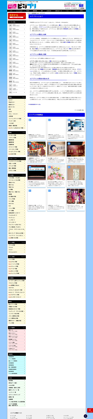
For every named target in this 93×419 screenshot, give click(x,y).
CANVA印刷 (11, 363)
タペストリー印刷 (12, 142)
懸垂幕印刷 (11, 138)
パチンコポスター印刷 (51, 393)
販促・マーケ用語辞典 (13, 339)
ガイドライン (34, 416)
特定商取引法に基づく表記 (27, 416)
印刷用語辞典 (11, 335)
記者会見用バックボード (13, 202)
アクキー (10, 234)
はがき (10, 110)
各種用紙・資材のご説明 (13, 365)
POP (9, 196)
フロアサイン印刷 (13, 276)
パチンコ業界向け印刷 (13, 295)
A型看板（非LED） (13, 267)
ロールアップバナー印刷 (13, 146)
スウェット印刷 (12, 250)
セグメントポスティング (13, 371)
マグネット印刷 (12, 164)
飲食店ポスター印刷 (51, 391)
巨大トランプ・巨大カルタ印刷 (14, 219)
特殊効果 (66, 28)
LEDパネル (11, 269)
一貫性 (69, 48)
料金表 (27, 10)
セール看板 (11, 200)
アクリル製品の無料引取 (69, 393)
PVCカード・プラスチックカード (15, 273)
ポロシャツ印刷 (12, 254)
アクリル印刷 (11, 230)
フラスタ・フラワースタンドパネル (15, 217)
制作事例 (10, 359)
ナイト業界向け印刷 (12, 297)
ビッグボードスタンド (14, 278)
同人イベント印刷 (12, 285)
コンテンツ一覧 (12, 369)
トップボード (11, 208)
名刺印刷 (49, 398)
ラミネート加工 (12, 118)
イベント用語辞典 (12, 337)
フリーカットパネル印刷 (13, 173)
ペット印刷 (11, 301)
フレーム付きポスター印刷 (15, 125)
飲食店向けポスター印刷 (13, 289)
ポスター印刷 (14, 390)
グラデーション (43, 27)
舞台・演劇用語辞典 (12, 346)
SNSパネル (11, 194)
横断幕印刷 (11, 136)
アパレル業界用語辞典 (13, 352)
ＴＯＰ (11, 10)
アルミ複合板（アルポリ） (14, 215)
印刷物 (76, 28)
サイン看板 (11, 192)
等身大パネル (11, 175)
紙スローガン (11, 106)
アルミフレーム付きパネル (14, 213)
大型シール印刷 (12, 157)
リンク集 (15, 378)
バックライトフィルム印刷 (14, 155)
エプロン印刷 (12, 246)
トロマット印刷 (12, 134)
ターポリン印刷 (12, 131)
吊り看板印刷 (29, 393)
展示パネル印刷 (14, 398)
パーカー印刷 (12, 252)
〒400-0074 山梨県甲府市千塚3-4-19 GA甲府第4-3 (24, 409)
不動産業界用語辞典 (12, 348)
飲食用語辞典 (11, 350)
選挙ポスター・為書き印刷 (14, 299)
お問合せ (81, 10)
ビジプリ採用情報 (16, 380)
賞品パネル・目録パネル (13, 183)
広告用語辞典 (11, 341)
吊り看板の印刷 (12, 187)
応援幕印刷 (11, 140)
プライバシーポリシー (14, 416)
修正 (65, 42)
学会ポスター (11, 101)
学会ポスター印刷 (14, 393)
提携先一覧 (11, 373)
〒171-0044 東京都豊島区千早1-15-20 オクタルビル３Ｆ (25, 406)
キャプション (11, 206)
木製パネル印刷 (12, 223)
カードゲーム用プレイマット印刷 (15, 263)
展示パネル (11, 177)
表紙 (36, 48)
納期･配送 (35, 10)
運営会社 (20, 416)
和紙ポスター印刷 (50, 396)
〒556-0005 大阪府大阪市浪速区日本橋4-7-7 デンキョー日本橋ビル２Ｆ (28, 407)
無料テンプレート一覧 (13, 367)
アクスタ (10, 232)
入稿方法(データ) (58, 10)
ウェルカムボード (12, 204)
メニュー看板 (11, 198)
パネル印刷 (13, 391)
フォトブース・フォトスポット (14, 221)
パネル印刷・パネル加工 (13, 171)
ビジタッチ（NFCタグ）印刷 (14, 271)
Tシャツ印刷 (11, 243)
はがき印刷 (66, 390)
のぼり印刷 (12, 148)
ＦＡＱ (67, 10)
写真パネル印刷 (14, 396)
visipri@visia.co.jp (76, 3)
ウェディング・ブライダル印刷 (14, 291)
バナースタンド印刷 (12, 144)
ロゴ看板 (10, 181)
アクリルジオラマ (12, 236)
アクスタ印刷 (29, 390)
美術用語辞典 (11, 343)
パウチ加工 (11, 120)
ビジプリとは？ (19, 10)
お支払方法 (49, 10)
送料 (42, 10)
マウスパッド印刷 (12, 265)
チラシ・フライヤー (12, 112)
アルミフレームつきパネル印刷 (32, 396)
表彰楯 (10, 185)
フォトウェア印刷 (13, 256)
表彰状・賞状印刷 (12, 122)
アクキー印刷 (29, 391)
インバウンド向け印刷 (13, 293)
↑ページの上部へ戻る (79, 110)
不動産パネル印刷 (12, 287)
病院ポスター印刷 (50, 390)
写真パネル (11, 179)
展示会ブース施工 (12, 361)
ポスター (10, 99)
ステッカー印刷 (12, 159)
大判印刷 (10, 114)
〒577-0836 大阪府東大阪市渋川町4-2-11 (23, 408)
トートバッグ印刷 (13, 248)
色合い (57, 73)
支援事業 (10, 376)
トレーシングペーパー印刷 (14, 116)
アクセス (74, 10)
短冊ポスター (11, 103)
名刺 (9, 108)
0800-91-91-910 (69, 6)
